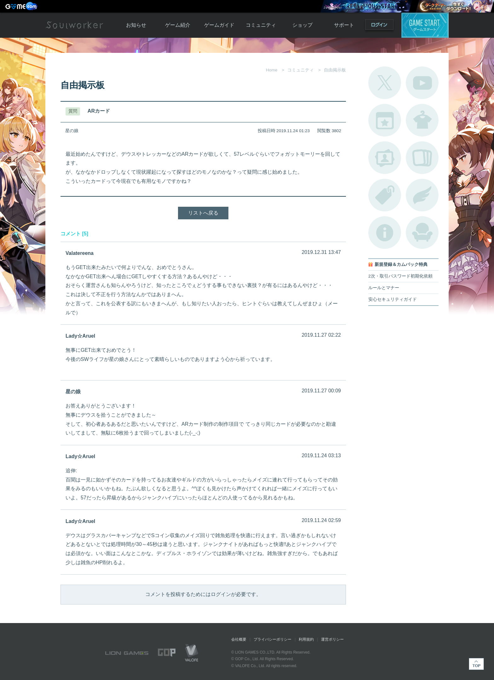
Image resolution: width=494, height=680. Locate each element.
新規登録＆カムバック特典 (401, 264)
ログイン (379, 26)
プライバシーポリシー (272, 639)
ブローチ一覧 (422, 195)
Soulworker (74, 25)
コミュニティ (261, 25)
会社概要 (238, 639)
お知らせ (136, 25)
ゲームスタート (425, 25)
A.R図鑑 (422, 157)
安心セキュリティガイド (392, 299)
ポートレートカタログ (384, 157)
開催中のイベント (384, 120)
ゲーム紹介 (177, 25)
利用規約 (306, 639)
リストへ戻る (203, 213)
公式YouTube (422, 82)
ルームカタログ (422, 232)
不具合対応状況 (384, 232)
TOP (476, 664)
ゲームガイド (219, 25)
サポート (344, 25)
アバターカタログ (422, 120)
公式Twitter (384, 82)
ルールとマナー (383, 287)
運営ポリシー (332, 639)
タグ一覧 (384, 195)
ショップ (302, 25)
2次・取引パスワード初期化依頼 (400, 276)
